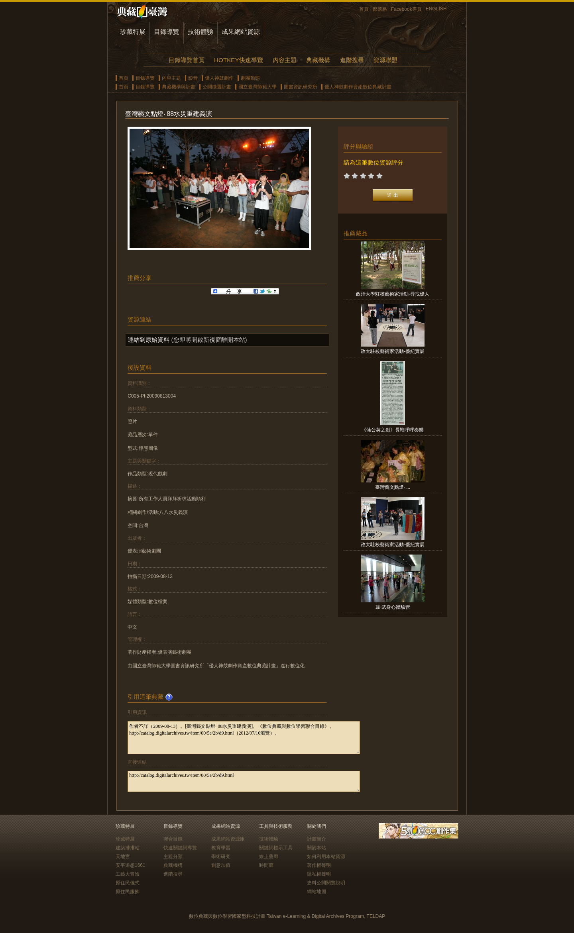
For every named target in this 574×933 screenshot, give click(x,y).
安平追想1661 (130, 865)
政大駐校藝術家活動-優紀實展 (393, 351)
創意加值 (220, 865)
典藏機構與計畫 (178, 87)
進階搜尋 (352, 60)
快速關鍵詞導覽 (180, 848)
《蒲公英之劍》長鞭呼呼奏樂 (393, 430)
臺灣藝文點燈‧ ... (392, 487)
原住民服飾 (128, 891)
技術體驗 (200, 31)
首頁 (364, 9)
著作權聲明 (319, 865)
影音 (193, 78)
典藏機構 (318, 60)
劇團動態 (250, 78)
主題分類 (173, 856)
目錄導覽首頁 (186, 60)
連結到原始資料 (148, 339)
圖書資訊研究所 (300, 87)
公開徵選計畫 (216, 87)
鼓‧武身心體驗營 (392, 607)
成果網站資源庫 (228, 839)
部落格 (380, 9)
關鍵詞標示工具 (276, 848)
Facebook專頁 (406, 9)
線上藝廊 (268, 856)
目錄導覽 (166, 31)
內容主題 (285, 60)
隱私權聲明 (319, 874)
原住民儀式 (128, 883)
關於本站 (316, 848)
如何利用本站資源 (326, 856)
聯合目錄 (173, 839)
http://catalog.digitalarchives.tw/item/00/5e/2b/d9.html (244, 781)
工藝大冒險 (128, 874)
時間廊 (266, 865)
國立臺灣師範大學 (257, 87)
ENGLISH (436, 9)
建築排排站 (128, 848)
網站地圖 (316, 891)
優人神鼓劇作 (219, 78)
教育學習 (220, 848)
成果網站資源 (241, 31)
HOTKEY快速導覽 (238, 60)
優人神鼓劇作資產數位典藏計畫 (357, 87)
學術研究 (220, 856)
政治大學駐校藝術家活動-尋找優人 (392, 294)
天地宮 (123, 856)
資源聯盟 (385, 60)
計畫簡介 (316, 839)
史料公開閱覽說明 (326, 883)
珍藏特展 (132, 31)
